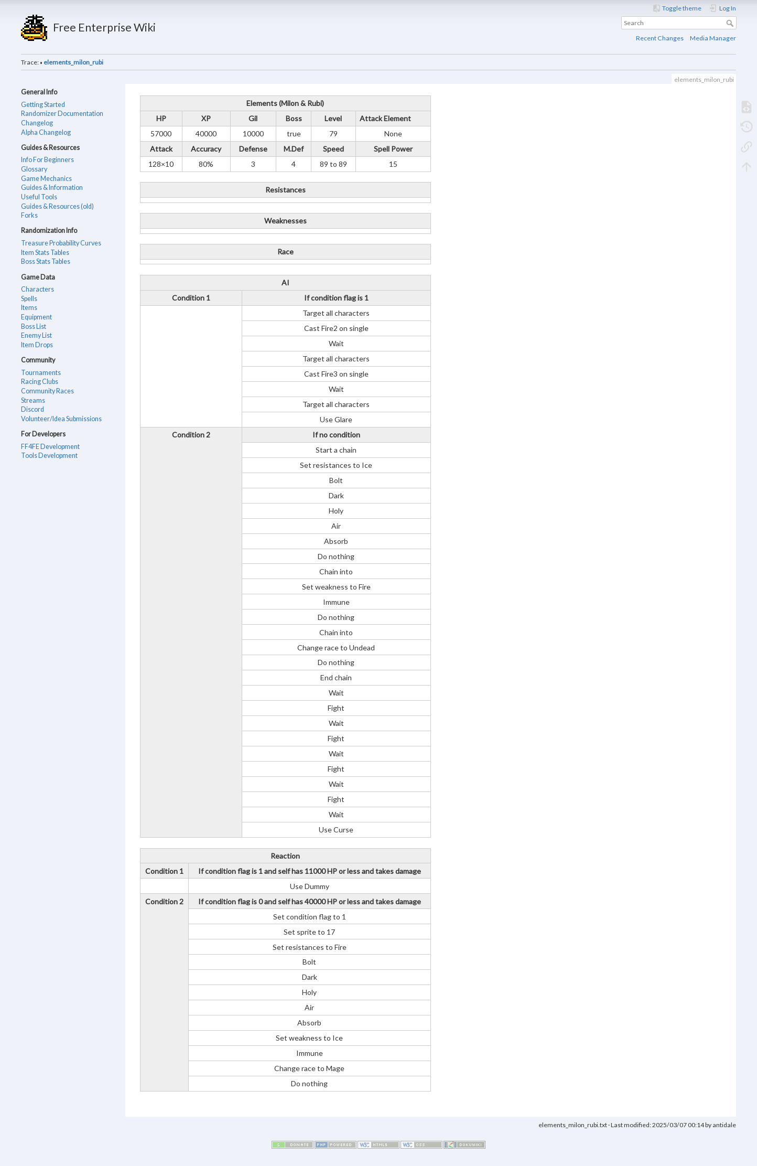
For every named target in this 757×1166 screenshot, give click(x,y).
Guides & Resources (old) (57, 206)
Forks (29, 215)
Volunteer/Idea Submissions (61, 419)
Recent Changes (660, 38)
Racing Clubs (39, 382)
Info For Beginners (47, 160)
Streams (33, 400)
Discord (32, 409)
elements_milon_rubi (73, 62)
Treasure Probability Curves (61, 243)
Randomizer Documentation (62, 113)
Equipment (36, 317)
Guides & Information (52, 187)
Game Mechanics (46, 179)
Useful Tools (39, 197)
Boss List (33, 326)
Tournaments (41, 373)
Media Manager (713, 38)
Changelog (37, 123)
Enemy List (36, 335)
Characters (37, 289)
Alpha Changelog (46, 132)
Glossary (34, 169)
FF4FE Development (50, 447)
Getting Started (43, 105)
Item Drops (37, 345)
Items (29, 308)
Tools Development (49, 455)
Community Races (47, 391)
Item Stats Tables (45, 252)
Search (731, 23)
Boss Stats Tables (45, 261)
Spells (29, 299)
